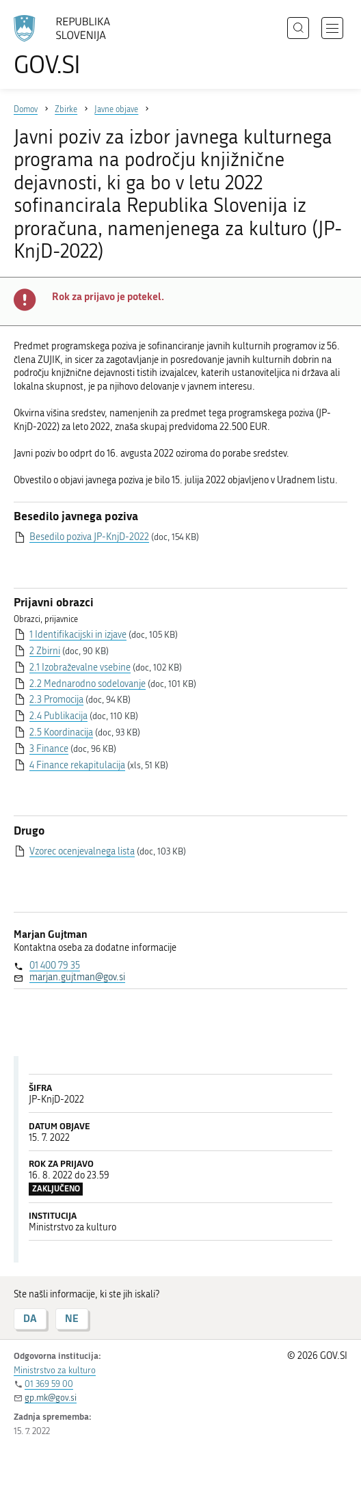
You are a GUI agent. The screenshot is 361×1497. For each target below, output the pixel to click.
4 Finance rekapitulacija (77, 765)
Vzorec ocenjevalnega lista (82, 851)
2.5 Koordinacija (61, 732)
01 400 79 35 (54, 965)
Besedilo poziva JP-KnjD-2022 (89, 537)
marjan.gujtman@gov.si (77, 977)
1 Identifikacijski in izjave (77, 634)
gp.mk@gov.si (51, 1397)
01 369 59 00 (49, 1384)
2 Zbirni (44, 651)
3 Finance (48, 749)
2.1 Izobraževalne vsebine (80, 667)
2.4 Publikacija (58, 716)
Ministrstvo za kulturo (55, 1370)
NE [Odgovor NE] (72, 1318)
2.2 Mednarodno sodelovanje (87, 684)
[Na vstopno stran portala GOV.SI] (68, 46)
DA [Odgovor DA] (30, 1318)
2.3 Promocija (56, 699)
